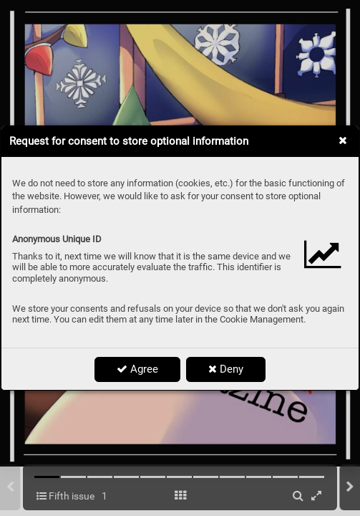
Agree (137, 369)
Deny (225, 369)
